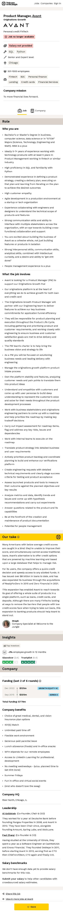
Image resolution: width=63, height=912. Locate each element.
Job (22, 110)
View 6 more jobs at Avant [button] (17, 899)
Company (38, 110)
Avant (36, 16)
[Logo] (9, 4)
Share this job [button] (11, 893)
